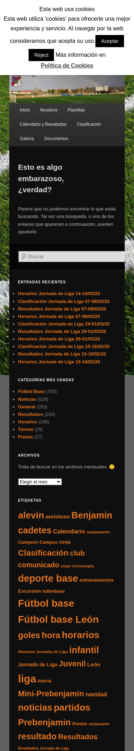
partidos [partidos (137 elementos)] (72, 707)
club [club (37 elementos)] (77, 553)
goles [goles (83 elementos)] (29, 635)
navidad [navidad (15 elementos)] (96, 694)
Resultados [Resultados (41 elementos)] (78, 736)
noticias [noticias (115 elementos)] (35, 707)
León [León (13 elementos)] (93, 664)
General (26, 406)
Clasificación (89, 124)
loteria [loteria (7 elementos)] (44, 680)
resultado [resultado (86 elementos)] (37, 736)
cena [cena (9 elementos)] (64, 542)
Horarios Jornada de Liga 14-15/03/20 (59, 293)
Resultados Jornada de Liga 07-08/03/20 (62, 309)
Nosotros (48, 110)
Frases (25, 436)
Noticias (27, 399)
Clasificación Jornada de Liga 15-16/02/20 (64, 346)
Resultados (30, 414)
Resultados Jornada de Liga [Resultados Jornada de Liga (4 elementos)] (43, 748)
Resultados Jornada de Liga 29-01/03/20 (62, 331)
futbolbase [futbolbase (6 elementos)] (54, 591)
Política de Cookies (67, 66)
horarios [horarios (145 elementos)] (80, 635)
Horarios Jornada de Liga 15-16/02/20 (59, 361)
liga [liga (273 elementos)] (27, 679)
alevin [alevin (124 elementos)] (31, 515)
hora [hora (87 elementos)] (51, 635)
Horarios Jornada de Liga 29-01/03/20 (59, 339)
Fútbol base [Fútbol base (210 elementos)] (46, 603)
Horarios (27, 421)
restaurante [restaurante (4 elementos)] (99, 724)
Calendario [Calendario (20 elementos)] (69, 531)
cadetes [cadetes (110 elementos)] (35, 530)
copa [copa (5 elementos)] (65, 566)
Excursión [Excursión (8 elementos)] (29, 591)
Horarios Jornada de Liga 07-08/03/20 (59, 316)
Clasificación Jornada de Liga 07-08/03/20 (64, 301)
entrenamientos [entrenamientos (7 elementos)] (97, 580)
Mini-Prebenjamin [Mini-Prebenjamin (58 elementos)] (51, 693)
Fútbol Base (31, 391)
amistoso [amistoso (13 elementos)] (58, 516)
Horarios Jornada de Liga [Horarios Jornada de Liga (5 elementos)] (43, 652)
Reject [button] (41, 55)
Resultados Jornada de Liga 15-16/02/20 (62, 354)
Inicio (25, 110)
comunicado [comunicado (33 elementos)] (38, 565)
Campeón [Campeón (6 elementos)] (28, 542)
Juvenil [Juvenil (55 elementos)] (72, 663)
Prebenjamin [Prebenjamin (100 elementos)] (44, 722)
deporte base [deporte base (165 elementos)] (48, 578)
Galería (27, 138)
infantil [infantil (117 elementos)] (84, 650)
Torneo (26, 429)
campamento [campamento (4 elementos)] (98, 532)
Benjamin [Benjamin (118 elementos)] (92, 515)
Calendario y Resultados (43, 124)
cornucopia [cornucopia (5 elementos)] (83, 566)
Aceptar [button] (109, 41)
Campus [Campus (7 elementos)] (49, 542)
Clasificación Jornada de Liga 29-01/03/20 (64, 324)
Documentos (56, 138)
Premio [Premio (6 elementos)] (79, 723)
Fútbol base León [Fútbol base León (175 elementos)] (58, 619)
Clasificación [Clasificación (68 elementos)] (43, 552)
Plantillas (76, 110)
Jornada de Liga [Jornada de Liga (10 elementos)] (38, 664)
